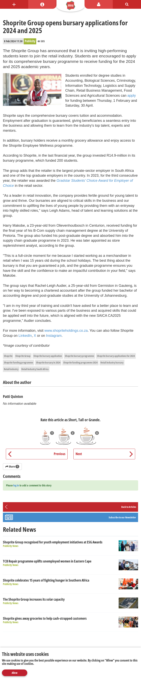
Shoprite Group (23, 356)
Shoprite (8, 356)
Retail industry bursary (111, 362)
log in (16, 485)
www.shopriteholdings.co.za (66, 331)
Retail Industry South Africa (34, 369)
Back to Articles (128, 507)
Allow (15, 673)
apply (131, 95)
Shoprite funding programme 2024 (80, 362)
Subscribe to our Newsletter (122, 517)
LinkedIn (25, 336)
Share (12, 466)
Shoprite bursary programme (79, 356)
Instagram (54, 336)
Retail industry (11, 369)
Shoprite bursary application (47, 356)
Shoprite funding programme (18, 362)
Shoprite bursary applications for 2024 (116, 356)
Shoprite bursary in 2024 (48, 362)
